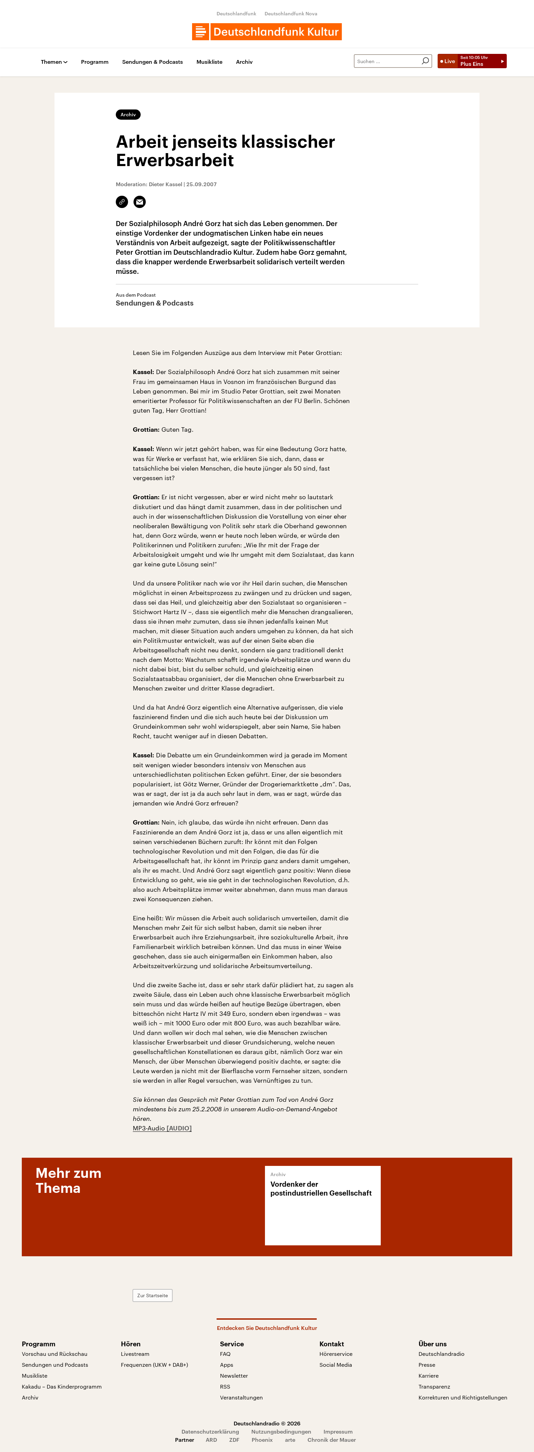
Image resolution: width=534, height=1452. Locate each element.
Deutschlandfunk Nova (291, 13)
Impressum (338, 1431)
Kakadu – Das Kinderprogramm (62, 1386)
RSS (225, 1386)
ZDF (234, 1439)
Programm (95, 62)
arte (290, 1439)
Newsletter (234, 1375)
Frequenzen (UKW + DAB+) (154, 1364)
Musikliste (209, 62)
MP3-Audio (150, 1128)
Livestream (135, 1353)
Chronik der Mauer (332, 1439)
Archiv (244, 62)
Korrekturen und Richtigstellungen (463, 1397)
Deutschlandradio (442, 1353)
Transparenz (434, 1386)
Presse (427, 1364)
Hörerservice (335, 1353)
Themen (51, 62)
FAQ (225, 1353)
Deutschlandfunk (236, 13)
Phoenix (262, 1439)
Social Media (335, 1364)
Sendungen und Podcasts (55, 1364)
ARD (211, 1439)
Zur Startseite (152, 1295)
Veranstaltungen (241, 1397)
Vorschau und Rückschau (55, 1353)
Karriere (429, 1375)
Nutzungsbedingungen (281, 1431)
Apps (226, 1364)
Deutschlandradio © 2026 (267, 1423)
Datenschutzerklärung (210, 1431)
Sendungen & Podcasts (152, 62)
